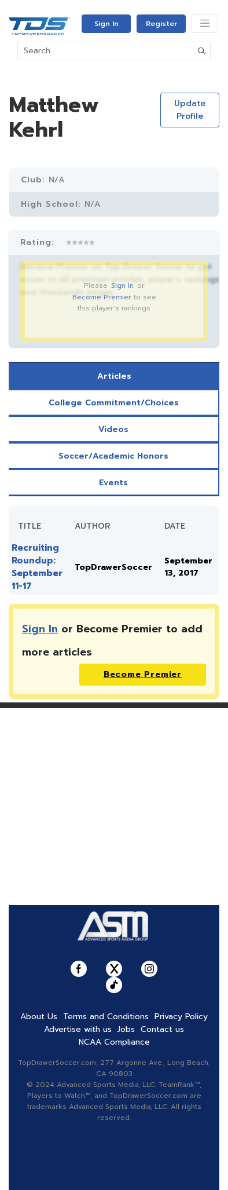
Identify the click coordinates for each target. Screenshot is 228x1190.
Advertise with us (78, 1029)
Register (161, 24)
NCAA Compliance (114, 1042)
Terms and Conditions (106, 1016)
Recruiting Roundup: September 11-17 (37, 566)
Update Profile (189, 109)
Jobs (126, 1029)
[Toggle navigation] (205, 23)
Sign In (106, 24)
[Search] (105, 51)
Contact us (162, 1029)
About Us (38, 1016)
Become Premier (101, 297)
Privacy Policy (181, 1016)
